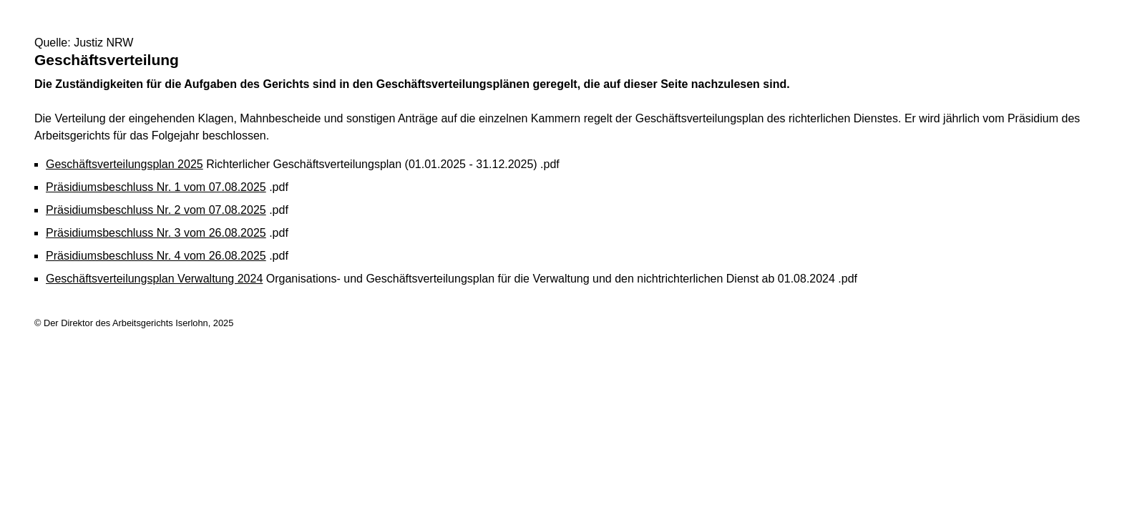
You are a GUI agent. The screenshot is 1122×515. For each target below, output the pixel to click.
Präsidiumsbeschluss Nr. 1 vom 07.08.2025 (156, 187)
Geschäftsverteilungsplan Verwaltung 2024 (154, 279)
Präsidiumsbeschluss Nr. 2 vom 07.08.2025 (156, 210)
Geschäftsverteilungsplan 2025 (124, 164)
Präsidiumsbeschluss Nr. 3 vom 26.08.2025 (156, 233)
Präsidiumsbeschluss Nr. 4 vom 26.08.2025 (156, 256)
